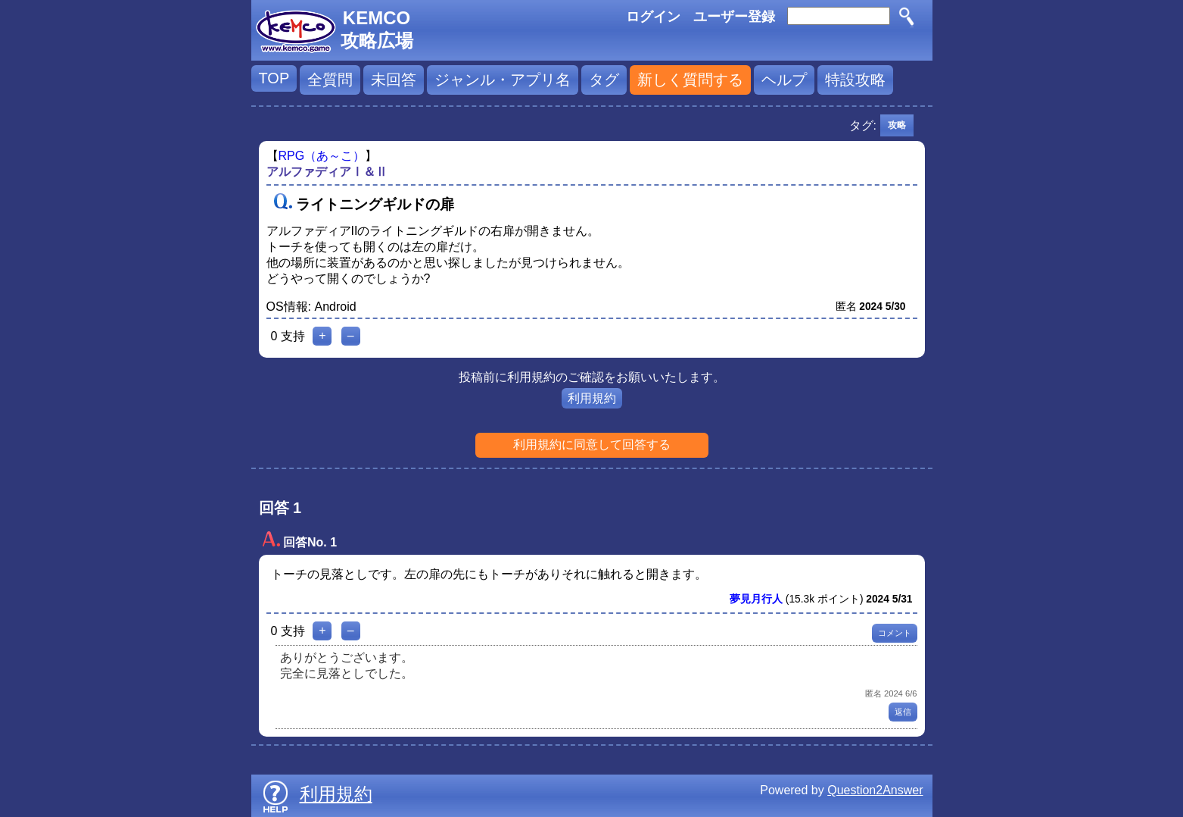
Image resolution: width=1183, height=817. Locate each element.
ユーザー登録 (734, 16)
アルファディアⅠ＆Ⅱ (327, 171)
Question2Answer (875, 790)
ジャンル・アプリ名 (502, 79)
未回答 (393, 79)
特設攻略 (855, 79)
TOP (274, 78)
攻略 (897, 125)
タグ (604, 79)
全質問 (330, 79)
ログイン (653, 16)
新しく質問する (690, 79)
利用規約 (592, 398)
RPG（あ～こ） (322, 155)
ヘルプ (784, 79)
